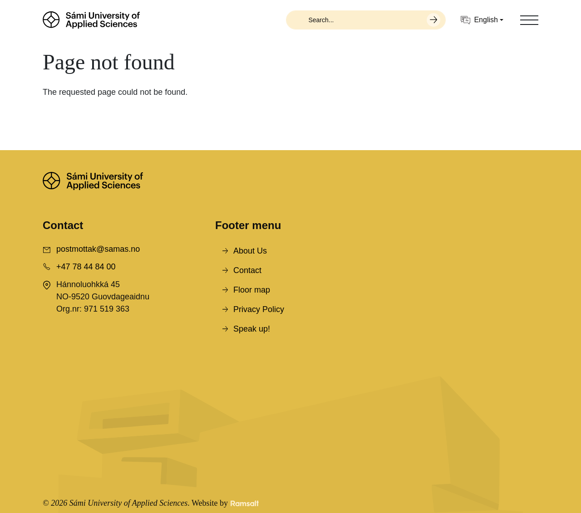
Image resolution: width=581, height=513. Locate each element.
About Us (250, 250)
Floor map (251, 289)
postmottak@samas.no (98, 249)
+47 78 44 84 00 (86, 266)
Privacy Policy (258, 309)
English (479, 20)
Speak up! (251, 328)
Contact (247, 270)
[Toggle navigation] (529, 20)
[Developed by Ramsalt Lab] (245, 503)
